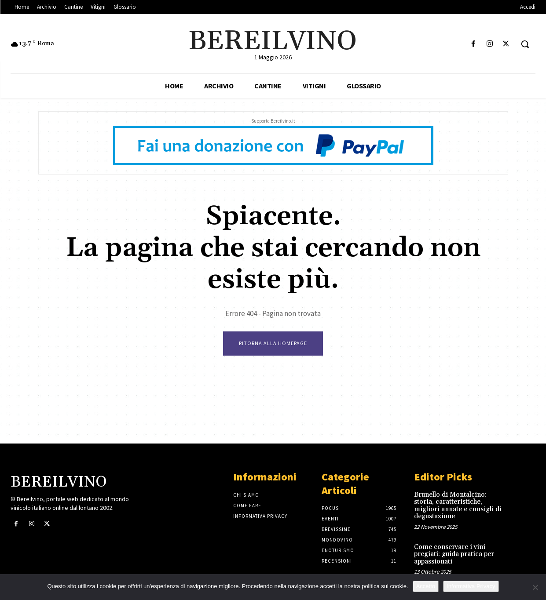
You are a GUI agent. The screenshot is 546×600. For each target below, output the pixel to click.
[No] (535, 587)
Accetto (425, 586)
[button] (524, 44)
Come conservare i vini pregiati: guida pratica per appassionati (454, 554)
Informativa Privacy (471, 586)
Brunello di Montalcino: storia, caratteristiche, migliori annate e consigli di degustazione (458, 506)
